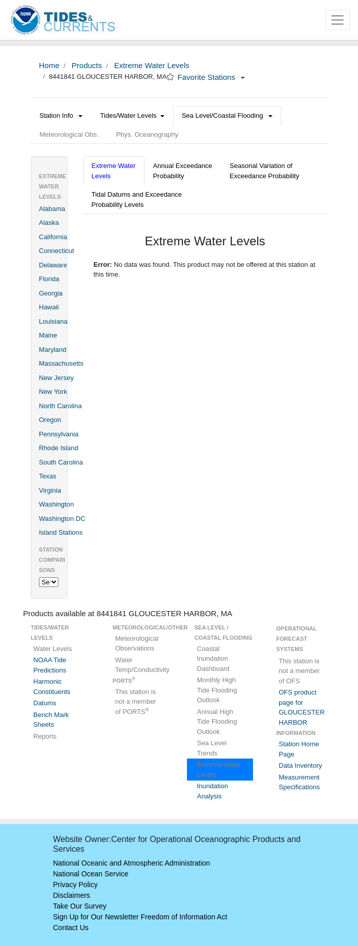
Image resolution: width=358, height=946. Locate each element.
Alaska (49, 222)
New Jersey (56, 378)
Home (49, 65)
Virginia (50, 490)
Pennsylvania (58, 434)
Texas (47, 476)
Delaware (53, 265)
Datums (44, 703)
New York (53, 391)
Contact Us (71, 927)
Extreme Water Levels (150, 65)
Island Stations (60, 532)
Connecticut (56, 251)
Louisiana (53, 321)
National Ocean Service (91, 874)
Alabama (52, 209)
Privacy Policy (75, 884)
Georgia (50, 293)
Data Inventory (300, 765)
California (53, 237)
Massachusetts (61, 363)
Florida (49, 279)
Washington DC (62, 518)
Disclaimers (71, 895)
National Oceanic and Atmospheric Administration (131, 863)
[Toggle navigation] (337, 20)
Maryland (52, 349)
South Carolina (61, 462)
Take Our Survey (80, 906)
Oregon (50, 420)
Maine (48, 335)
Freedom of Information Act (184, 917)
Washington (56, 504)
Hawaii (49, 307)
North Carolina (60, 406)
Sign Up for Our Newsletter (96, 917)
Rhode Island (58, 448)
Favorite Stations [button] (211, 77)
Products (86, 65)
